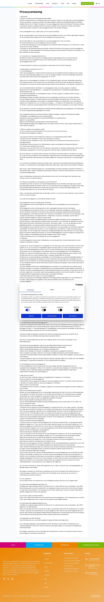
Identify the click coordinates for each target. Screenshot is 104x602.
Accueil (30, 3)
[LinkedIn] (12, 578)
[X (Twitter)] (8, 578)
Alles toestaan (72, 316)
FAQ (68, 3)
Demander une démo (87, 3)
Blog (62, 3)
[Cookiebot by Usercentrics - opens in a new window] (76, 285)
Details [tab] (52, 289)
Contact (74, 3)
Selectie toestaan (52, 316)
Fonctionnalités (39, 3)
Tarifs (47, 3)
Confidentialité (34, 596)
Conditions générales (44, 596)
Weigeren (31, 316)
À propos (55, 3)
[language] (99, 3)
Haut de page (95, 596)
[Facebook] (4, 578)
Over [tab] (73, 289)
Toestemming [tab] (30, 289)
